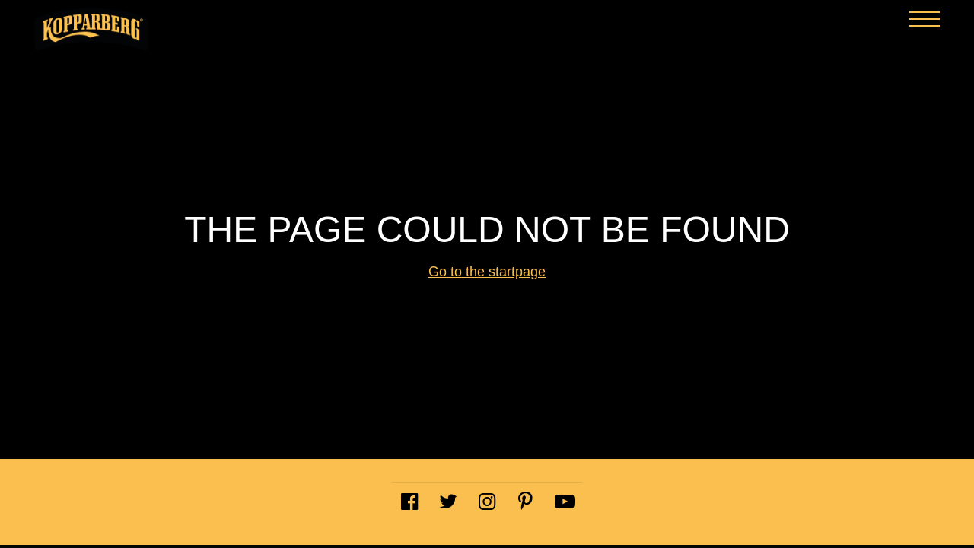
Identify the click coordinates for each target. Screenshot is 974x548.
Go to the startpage (487, 271)
